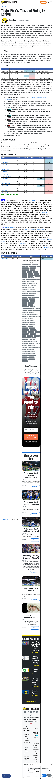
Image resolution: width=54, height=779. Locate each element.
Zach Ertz (30, 279)
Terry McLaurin (25, 316)
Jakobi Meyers (37, 316)
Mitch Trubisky (30, 347)
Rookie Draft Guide (26, 759)
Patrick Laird (5, 258)
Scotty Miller (30, 318)
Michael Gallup (31, 287)
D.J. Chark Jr (30, 273)
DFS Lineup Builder (35, 729)
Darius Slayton (24, 343)
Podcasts (26, 754)
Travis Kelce (32, 306)
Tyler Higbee (31, 297)
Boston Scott (31, 339)
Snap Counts (36, 743)
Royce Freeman (33, 285)
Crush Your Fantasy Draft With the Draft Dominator (35, 646)
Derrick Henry (32, 295)
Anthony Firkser (30, 281)
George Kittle (31, 308)
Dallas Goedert (31, 291)
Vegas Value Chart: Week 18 (31, 589)
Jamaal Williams (33, 355)
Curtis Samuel (30, 335)
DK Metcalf (31, 316)
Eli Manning (4, 171)
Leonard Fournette (33, 283)
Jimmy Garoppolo (6, 174)
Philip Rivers (5, 162)
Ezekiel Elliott (31, 277)
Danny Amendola (25, 268)
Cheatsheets (26, 740)
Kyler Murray (5, 178)
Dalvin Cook (24, 275)
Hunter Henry (24, 297)
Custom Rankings (26, 737)
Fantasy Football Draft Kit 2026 (35, 681)
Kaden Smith (31, 343)
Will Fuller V (24, 287)
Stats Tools (35, 745)
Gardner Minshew (6, 160)
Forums (36, 761)
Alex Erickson (24, 279)
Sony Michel (24, 318)
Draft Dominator (26, 730)
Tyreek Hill (36, 297)
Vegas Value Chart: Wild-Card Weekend (31, 530)
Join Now (43, 2)
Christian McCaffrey (34, 314)
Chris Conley (40, 229)
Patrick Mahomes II (6, 176)
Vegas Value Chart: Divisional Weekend (31, 503)
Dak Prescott (5, 185)
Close (49, 775)
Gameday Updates (35, 692)
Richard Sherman (33, 341)
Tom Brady (4, 190)
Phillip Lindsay (5, 519)
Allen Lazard (37, 310)
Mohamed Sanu (25, 339)
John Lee (12, 20)
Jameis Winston (5, 181)
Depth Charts (36, 741)
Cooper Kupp (37, 308)
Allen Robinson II (25, 333)
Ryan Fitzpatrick (5, 188)
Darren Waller (37, 347)
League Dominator (26, 733)
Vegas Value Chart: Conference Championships (31, 475)
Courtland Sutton (25, 345)
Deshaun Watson (6, 183)
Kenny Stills (37, 343)
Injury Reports (26, 762)
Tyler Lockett (31, 312)
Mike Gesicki (32, 289)
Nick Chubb (24, 273)
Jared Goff (4, 164)
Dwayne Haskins (25, 295)
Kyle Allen (4, 167)
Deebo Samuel (36, 335)
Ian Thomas (24, 347)
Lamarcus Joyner (25, 306)
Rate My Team (35, 670)
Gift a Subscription (36, 758)
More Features (31, 701)
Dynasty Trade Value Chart (36, 734)
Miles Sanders (33, 337)
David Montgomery (25, 322)
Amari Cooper (30, 275)
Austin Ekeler (24, 277)
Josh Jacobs (42, 239)
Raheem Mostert (32, 324)
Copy (27, 369)
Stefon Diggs (37, 275)
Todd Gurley (45, 247)
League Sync (26, 728)
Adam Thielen (32, 345)
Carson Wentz (32, 351)
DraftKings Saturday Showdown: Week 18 (31, 557)
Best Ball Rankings (36, 738)
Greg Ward (24, 349)
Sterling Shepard (25, 341)
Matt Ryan (24, 335)
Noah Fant (24, 281)
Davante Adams (35, 264)
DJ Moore (32, 322)
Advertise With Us (36, 750)
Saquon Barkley (33, 268)
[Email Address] (31, 430)
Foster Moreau (24, 324)
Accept (44, 775)
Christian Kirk (24, 308)
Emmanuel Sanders (25, 337)
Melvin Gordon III (32, 293)
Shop (36, 753)
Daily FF (23, 264)
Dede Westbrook (29, 229)
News (26, 751)
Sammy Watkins (30, 349)
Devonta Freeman (25, 285)
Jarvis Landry (30, 310)
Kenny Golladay (25, 293)
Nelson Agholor (25, 266)
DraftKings (29, 264)
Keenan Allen (31, 266)
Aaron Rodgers (5, 169)
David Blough (5, 192)
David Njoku (30, 326)
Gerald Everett (36, 279)
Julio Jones (30, 304)
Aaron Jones (24, 304)
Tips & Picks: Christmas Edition (31, 616)
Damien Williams (25, 355)
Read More (35, 486)
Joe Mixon (32, 320)
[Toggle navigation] (51, 2)
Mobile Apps (35, 755)
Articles (3, 6)
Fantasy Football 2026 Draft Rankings (35, 660)
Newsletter (26, 756)
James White (32, 353)
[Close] (51, 765)
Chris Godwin (24, 291)
